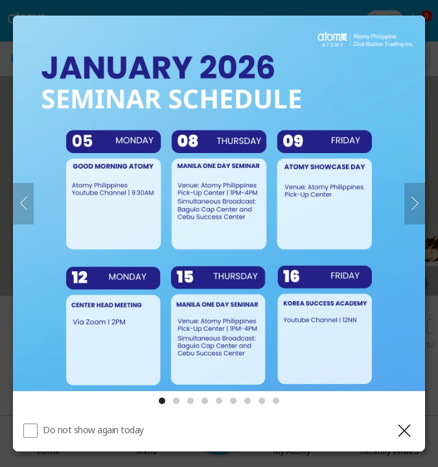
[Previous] (23, 203)
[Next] (414, 203)
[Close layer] (404, 430)
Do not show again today (93, 430)
